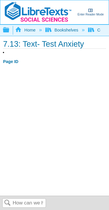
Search (7, 203)
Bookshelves (62, 30)
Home (26, 30)
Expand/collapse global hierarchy (9, 30)
